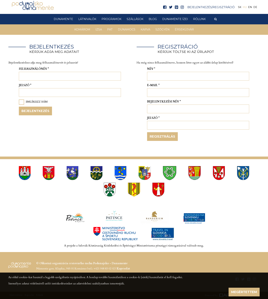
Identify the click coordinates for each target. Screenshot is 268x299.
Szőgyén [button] (162, 29)
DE (255, 7)
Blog (153, 19)
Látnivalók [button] (87, 19)
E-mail (153, 85)
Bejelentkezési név (164, 101)
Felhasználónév (34, 69)
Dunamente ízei (175, 19)
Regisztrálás (162, 136)
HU (245, 7)
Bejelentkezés (35, 111)
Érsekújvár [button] (184, 29)
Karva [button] (145, 29)
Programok (111, 19)
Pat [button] (110, 29)
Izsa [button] (98, 29)
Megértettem (244, 292)
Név (151, 69)
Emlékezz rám (37, 102)
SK (239, 7)
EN (250, 7)
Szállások (135, 19)
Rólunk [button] (199, 19)
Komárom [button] (82, 29)
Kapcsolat (123, 268)
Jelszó (25, 85)
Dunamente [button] (63, 19)
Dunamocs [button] (126, 29)
